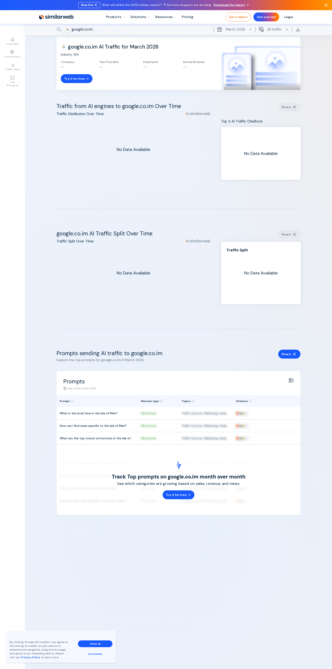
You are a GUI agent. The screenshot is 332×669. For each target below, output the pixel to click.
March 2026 (234, 29)
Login (288, 17)
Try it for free (76, 79)
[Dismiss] (326, 5)
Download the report (231, 5)
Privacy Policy (30, 657)
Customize (95, 654)
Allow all (95, 643)
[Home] (56, 16)
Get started (266, 17)
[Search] (178, 29)
